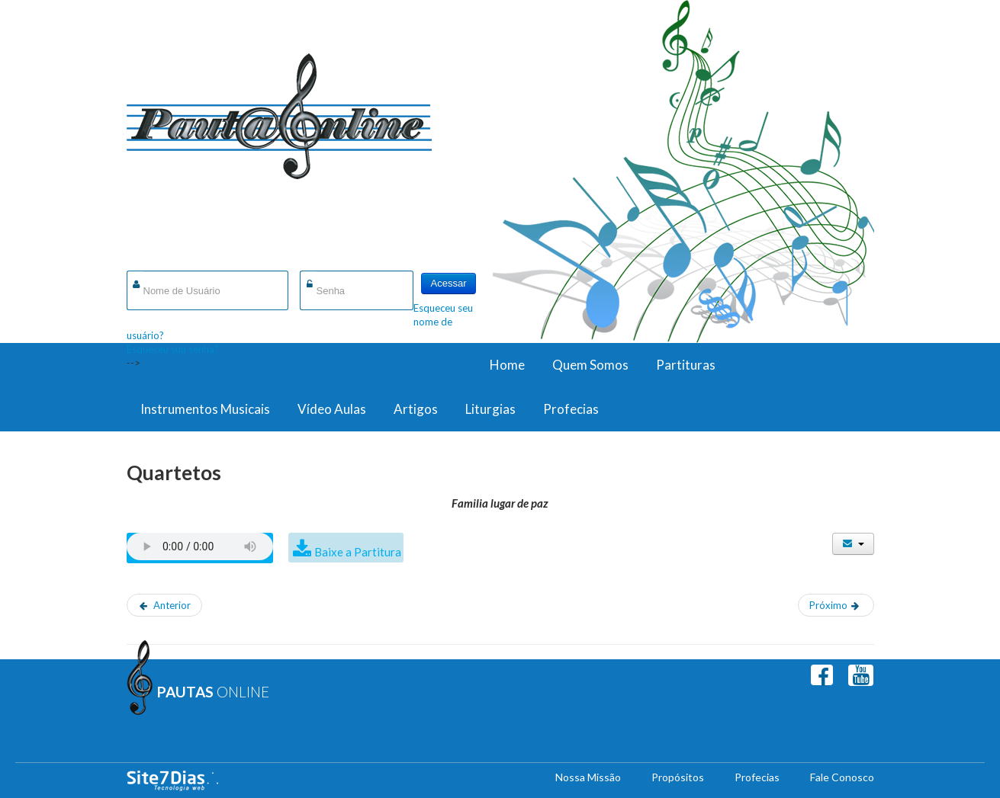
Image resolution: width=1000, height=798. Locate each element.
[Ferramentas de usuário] (853, 544)
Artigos (416, 409)
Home (507, 365)
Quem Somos (590, 365)
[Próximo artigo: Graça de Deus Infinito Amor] (836, 605)
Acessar (449, 283)
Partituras (685, 365)
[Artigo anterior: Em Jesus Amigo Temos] (164, 605)
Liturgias (490, 409)
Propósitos (677, 777)
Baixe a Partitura (357, 552)
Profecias (571, 409)
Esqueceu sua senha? (173, 349)
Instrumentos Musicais (205, 409)
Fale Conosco (842, 777)
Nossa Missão (588, 777)
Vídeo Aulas (331, 409)
